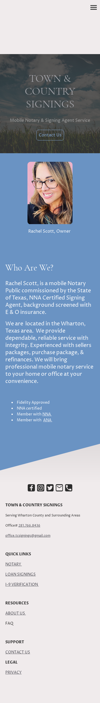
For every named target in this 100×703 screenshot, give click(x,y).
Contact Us (50, 135)
